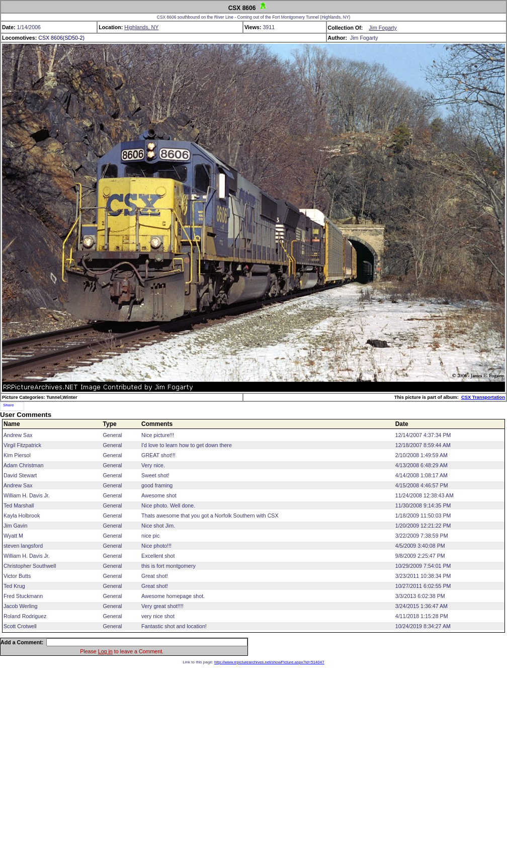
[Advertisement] (253, 758)
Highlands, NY (141, 27)
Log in (105, 651)
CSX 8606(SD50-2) (61, 38)
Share (8, 405)
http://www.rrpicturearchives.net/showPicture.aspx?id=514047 (269, 662)
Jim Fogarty (383, 28)
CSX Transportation (483, 397)
